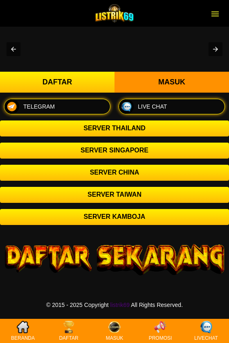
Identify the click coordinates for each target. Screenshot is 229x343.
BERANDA (23, 331)
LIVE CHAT (143, 106)
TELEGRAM (29, 106)
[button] (13, 49)
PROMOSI (160, 331)
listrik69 (120, 305)
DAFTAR (68, 331)
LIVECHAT (206, 331)
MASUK (114, 331)
